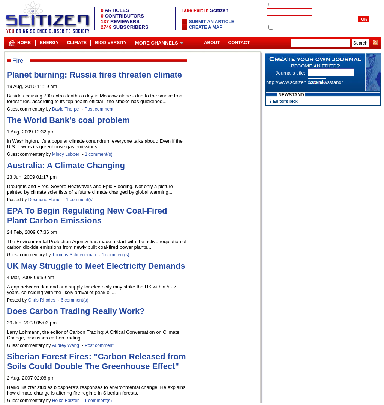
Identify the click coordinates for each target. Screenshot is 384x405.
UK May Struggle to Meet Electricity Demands (96, 265)
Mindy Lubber (66, 154)
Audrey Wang (65, 345)
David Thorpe (65, 109)
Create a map (206, 27)
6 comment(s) (74, 300)
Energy (49, 42)
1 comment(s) (98, 154)
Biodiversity (111, 42)
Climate (77, 42)
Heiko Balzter (65, 400)
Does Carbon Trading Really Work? (76, 311)
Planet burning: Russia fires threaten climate (94, 74)
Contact (239, 42)
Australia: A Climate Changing (66, 165)
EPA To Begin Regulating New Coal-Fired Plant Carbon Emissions (87, 215)
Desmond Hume (44, 199)
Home (24, 42)
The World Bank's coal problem (68, 120)
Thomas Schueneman (74, 254)
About (212, 42)
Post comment (98, 109)
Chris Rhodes (42, 300)
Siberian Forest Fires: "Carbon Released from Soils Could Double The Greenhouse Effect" (96, 361)
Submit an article (211, 21)
